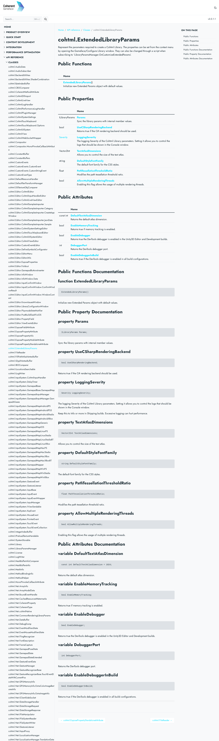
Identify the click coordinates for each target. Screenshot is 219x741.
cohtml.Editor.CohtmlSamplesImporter (26, 204)
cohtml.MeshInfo (16, 569)
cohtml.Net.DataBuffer (18, 619)
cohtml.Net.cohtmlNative (20, 611)
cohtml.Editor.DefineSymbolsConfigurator (27, 249)
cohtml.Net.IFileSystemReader (22, 718)
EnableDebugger (80, 235)
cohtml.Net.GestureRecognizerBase (24, 670)
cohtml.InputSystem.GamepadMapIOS (26, 427)
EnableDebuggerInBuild (84, 255)
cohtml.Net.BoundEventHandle (22, 594)
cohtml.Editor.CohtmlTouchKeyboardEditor (28, 232)
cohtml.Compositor (17, 142)
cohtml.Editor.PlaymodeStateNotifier (25, 310)
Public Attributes (191, 45)
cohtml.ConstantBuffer (18, 154)
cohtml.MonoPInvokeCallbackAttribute (26, 582)
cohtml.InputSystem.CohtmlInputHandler (27, 377)
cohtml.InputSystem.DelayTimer (22, 381)
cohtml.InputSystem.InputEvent (22, 494)
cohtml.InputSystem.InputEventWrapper (26, 498)
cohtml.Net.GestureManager (21, 665)
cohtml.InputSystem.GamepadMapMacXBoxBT (30, 460)
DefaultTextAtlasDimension (86, 215)
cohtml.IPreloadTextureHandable (23, 536)
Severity (63, 137)
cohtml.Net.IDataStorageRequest (23, 706)
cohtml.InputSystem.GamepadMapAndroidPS (29, 406)
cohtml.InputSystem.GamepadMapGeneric (28, 422)
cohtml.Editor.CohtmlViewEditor (23, 241)
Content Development (20, 42)
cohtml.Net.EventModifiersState (23, 628)
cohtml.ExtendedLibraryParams (22, 348)
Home (7, 26)
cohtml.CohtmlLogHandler (20, 104)
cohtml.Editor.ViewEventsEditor (23, 323)
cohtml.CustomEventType (20, 174)
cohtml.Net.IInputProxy (19, 731)
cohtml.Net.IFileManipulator (21, 714)
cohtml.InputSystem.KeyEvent (21, 510)
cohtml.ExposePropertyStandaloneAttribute (28, 344)
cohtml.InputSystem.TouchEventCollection (27, 527)
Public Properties (191, 40)
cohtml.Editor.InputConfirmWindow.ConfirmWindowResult (31, 289)
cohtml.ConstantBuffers (19, 158)
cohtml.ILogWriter (16, 373)
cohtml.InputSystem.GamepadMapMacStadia (29, 452)
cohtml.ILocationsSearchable (21, 369)
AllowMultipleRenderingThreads (95, 180)
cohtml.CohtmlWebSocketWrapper (24, 138)
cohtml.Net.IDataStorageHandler (23, 701)
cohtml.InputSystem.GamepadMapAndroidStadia (31, 414)
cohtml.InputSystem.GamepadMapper (26, 464)
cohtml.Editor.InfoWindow (20, 274)
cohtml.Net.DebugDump (19, 624)
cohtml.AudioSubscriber (19, 71)
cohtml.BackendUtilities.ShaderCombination (28, 79)
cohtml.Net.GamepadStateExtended (25, 657)
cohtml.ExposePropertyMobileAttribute (26, 340)
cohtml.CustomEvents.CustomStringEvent (27, 170)
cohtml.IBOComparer (18, 365)
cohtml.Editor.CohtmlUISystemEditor (25, 236)
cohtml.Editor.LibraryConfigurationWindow (28, 306)
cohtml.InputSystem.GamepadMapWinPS (27, 469)
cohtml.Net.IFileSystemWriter (21, 722)
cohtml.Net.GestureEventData (22, 661)
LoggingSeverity (86, 137)
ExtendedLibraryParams (77, 82)
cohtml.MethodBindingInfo (20, 573)
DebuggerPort (79, 245)
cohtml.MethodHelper (18, 577)
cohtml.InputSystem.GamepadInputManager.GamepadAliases (31, 400)
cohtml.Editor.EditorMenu (20, 253)
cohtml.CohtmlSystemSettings (22, 117)
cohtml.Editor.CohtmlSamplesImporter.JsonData (30, 220)
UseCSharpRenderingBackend (94, 127)
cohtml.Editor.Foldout (18, 266)
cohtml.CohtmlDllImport (19, 96)
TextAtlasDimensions (89, 151)
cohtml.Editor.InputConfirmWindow (24, 283)
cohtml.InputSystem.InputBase (22, 489)
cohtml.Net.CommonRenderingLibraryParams (29, 615)
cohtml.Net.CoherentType (20, 607)
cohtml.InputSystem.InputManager (24, 502)
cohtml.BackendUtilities (19, 75)
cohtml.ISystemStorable (19, 540)
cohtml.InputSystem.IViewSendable (24, 506)
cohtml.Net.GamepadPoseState (23, 649)
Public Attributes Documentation (198, 58)
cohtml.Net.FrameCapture (20, 644)
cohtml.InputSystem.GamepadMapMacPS (27, 448)
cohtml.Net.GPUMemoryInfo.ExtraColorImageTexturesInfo (31, 687)
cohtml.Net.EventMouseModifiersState (26, 632)
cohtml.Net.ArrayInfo (18, 586)
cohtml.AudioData (16, 66)
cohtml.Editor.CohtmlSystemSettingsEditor (27, 228)
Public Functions (191, 36)
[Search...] (22, 19)
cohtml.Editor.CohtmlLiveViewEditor (25, 200)
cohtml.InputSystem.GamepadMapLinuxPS (28, 431)
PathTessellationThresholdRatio (94, 171)
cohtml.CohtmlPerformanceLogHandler (26, 108)
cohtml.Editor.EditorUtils (19, 257)
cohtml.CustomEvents (18, 162)
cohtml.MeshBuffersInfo (19, 565)
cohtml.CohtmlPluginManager (22, 112)
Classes (13, 62)
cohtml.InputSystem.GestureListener (24, 485)
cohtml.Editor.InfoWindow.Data (23, 278)
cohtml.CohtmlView (17, 133)
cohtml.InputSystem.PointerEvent (23, 519)
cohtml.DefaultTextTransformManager (25, 183)
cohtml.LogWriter (16, 557)
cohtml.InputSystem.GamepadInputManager (28, 394)
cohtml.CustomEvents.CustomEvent (24, 166)
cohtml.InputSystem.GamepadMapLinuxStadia (29, 435)
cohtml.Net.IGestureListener (21, 727)
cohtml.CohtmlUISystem (19, 129)
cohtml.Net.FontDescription (21, 640)
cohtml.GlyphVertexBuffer (20, 360)
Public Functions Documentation (198, 49)
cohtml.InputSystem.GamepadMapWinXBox (28, 477)
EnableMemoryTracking (84, 225)
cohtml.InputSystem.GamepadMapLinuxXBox (29, 443)
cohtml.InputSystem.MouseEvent (23, 515)
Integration (14, 47)
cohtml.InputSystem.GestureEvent (23, 481)
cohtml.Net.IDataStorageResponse (24, 710)
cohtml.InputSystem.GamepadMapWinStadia (29, 473)
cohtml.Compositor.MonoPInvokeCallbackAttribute (31, 148)
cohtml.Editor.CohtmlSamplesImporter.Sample (29, 224)
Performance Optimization (23, 52)
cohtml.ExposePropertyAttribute (23, 331)
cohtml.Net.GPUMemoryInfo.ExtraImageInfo (28, 693)
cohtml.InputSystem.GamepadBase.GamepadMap (31, 390)
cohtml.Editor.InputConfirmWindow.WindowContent (31, 296)
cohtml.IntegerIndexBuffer (20, 531)
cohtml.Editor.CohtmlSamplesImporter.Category (30, 208)
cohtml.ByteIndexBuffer (19, 83)
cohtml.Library (15, 544)
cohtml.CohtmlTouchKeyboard (22, 121)
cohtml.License (15, 552)
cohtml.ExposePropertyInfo (21, 335)
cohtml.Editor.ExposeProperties (23, 262)
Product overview (18, 32)
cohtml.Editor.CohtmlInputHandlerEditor (27, 195)
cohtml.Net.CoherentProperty (22, 603)
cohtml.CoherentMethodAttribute (23, 92)
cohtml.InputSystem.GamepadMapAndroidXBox (30, 418)
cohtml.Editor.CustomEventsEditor (24, 245)
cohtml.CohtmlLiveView (19, 100)
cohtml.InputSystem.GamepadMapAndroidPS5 (30, 410)
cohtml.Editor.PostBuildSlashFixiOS (24, 314)
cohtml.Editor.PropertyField (21, 319)
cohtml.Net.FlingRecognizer (21, 636)
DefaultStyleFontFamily (90, 161)
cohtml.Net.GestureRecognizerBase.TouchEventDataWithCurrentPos (31, 676)
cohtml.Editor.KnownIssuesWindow (24, 302)
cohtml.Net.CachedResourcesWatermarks (27, 598)
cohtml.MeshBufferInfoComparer (23, 561)
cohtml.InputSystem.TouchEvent (22, 523)
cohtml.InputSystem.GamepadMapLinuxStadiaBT (30, 439)
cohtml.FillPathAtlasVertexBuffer (23, 356)
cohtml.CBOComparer (18, 87)
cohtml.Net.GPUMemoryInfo (21, 681)
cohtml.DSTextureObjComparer (22, 187)
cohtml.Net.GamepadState (20, 653)
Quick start (13, 37)
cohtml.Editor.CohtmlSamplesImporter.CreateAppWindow (31, 214)
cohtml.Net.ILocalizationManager (23, 735)
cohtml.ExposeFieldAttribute (21, 327)
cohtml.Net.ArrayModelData (21, 590)
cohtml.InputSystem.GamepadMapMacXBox (28, 456)
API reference (15, 57)
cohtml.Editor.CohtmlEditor (21, 191)
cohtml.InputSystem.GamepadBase (24, 386)
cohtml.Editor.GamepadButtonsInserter (26, 270)
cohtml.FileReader (16, 352)
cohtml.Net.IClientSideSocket (22, 697)
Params (81, 117)
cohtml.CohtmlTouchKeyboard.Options (26, 125)
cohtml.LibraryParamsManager (22, 548)
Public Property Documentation (197, 54)
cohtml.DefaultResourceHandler (23, 179)
